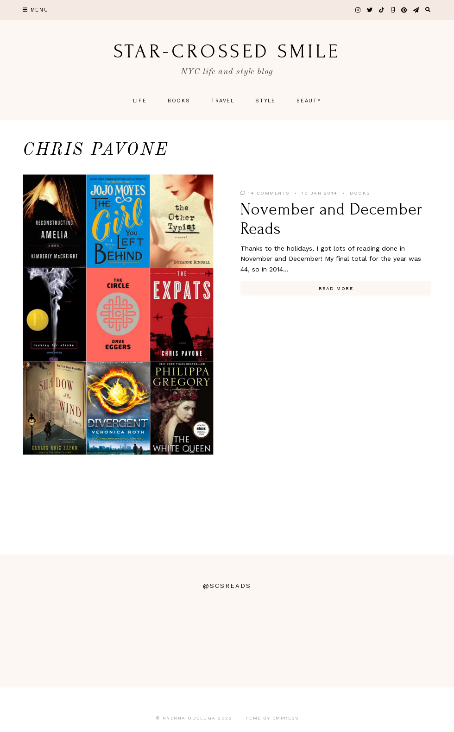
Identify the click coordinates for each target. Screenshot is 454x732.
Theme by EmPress (269, 717)
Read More (336, 288)
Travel (222, 101)
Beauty (308, 101)
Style (265, 101)
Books (179, 101)
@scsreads (227, 585)
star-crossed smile (227, 51)
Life (140, 101)
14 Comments (265, 193)
